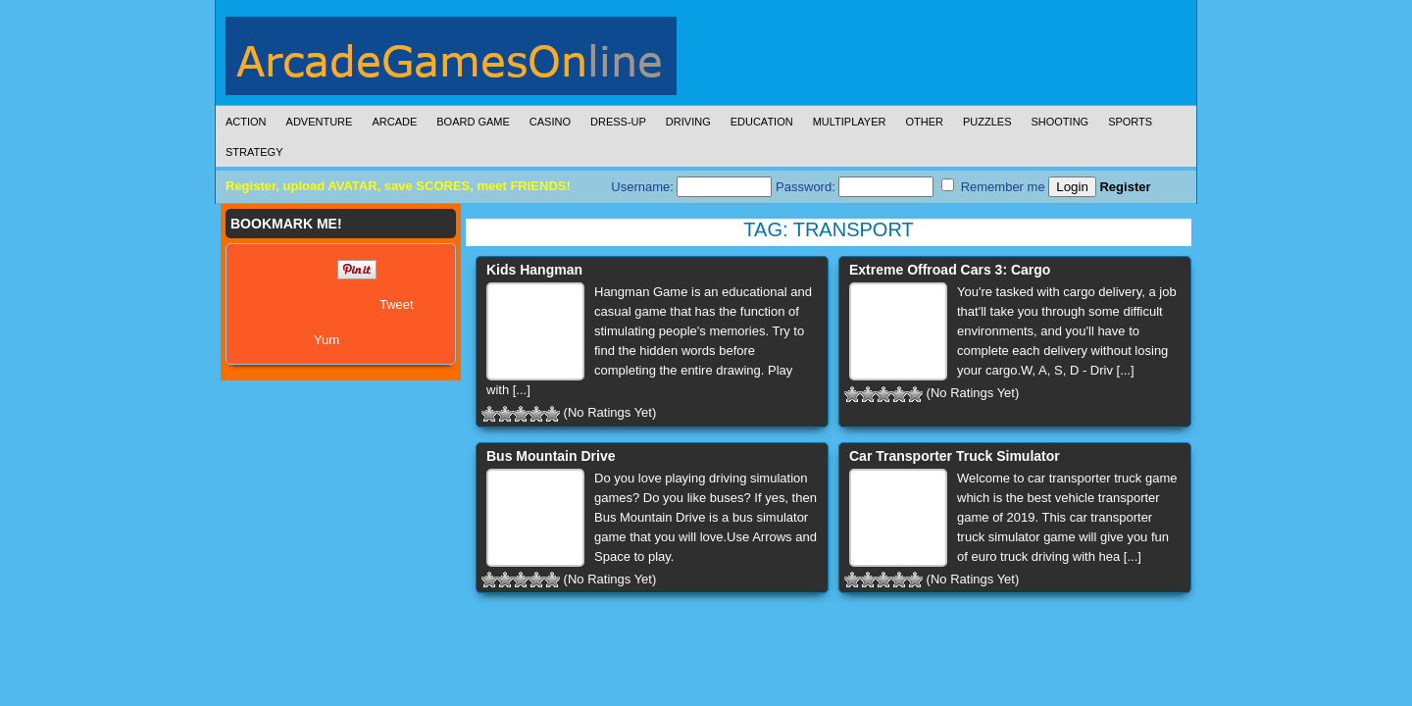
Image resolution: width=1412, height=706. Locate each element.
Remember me (993, 186)
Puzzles (987, 121)
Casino (550, 121)
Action (246, 121)
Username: (691, 186)
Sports (1130, 121)
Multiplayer (849, 121)
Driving (688, 121)
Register (1124, 186)
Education (762, 121)
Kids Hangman (534, 269)
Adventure (319, 121)
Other (924, 121)
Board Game (473, 121)
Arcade (394, 121)
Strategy (254, 152)
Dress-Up (618, 121)
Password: (854, 186)
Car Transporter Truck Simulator (954, 456)
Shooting (1059, 121)
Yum (326, 339)
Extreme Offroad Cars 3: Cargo (949, 269)
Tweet (396, 304)
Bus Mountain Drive (550, 456)
